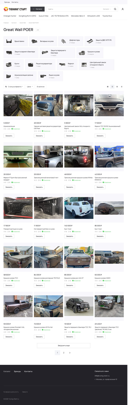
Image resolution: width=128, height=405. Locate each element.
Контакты (28, 371)
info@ (97, 376)
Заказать (8, 136)
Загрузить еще (64, 345)
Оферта (25, 392)
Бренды (17, 371)
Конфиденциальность (11, 392)
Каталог (7, 371)
